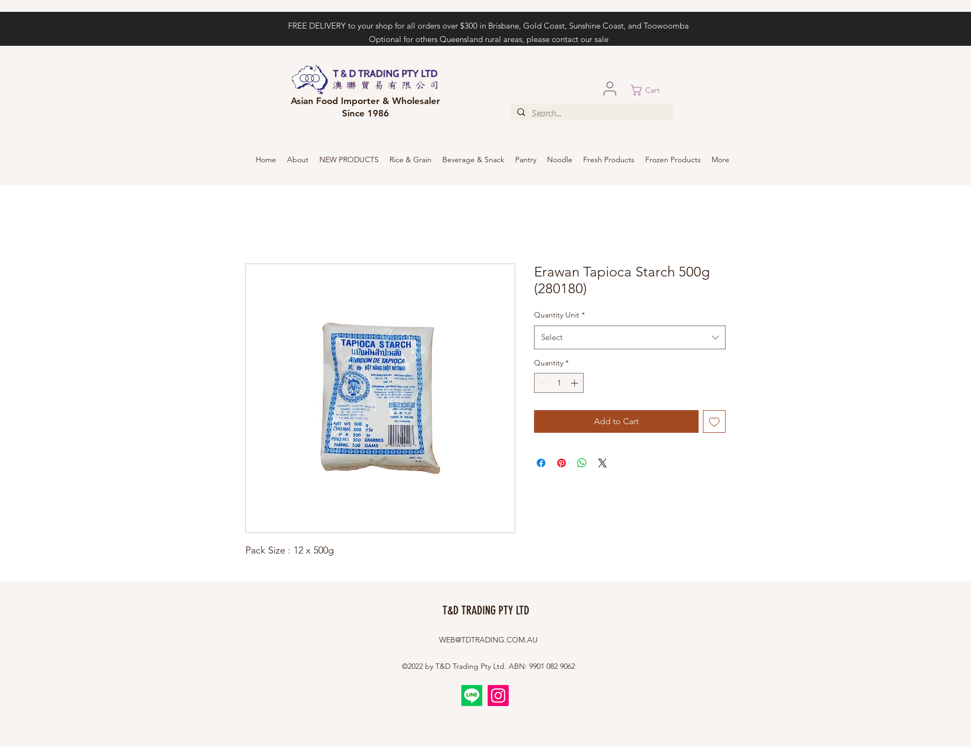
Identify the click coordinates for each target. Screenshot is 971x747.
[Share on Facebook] (541, 462)
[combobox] (630, 337)
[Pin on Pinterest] (561, 462)
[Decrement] (542, 383)
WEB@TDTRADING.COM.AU (488, 640)
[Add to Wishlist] (714, 421)
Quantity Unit (559, 315)
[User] (609, 88)
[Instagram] (498, 695)
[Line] (471, 695)
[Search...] (590, 113)
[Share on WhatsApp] (582, 462)
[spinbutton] (559, 383)
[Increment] (575, 383)
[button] (652, 90)
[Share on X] (602, 462)
